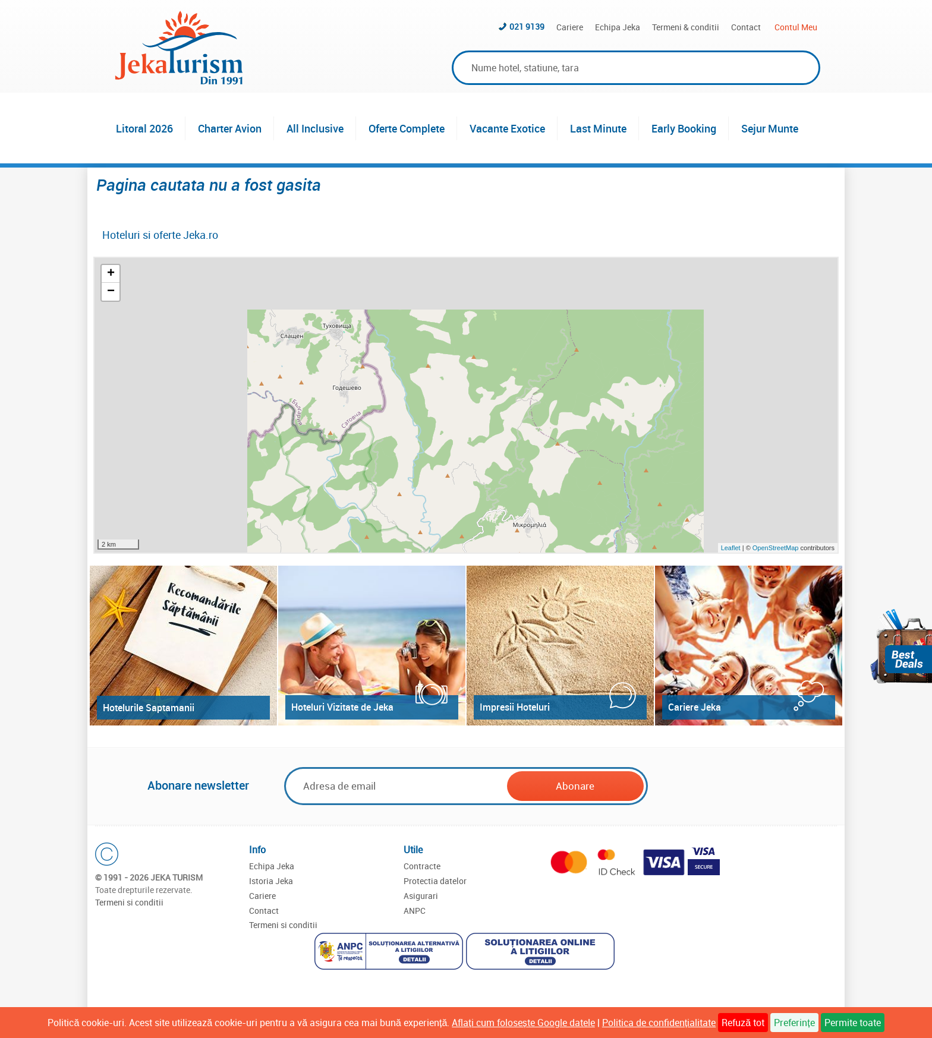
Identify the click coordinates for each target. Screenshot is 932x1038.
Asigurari (421, 895)
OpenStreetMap (776, 547)
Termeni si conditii (129, 902)
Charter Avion (230, 128)
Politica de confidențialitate (659, 1022)
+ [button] (111, 274)
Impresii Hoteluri (515, 707)
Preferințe (794, 1022)
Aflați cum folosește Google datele (523, 1022)
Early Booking (683, 128)
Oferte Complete (407, 128)
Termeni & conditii (685, 27)
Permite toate (852, 1022)
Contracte (422, 866)
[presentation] (740, 786)
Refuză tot (743, 1022)
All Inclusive (315, 128)
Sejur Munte (769, 128)
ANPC (415, 910)
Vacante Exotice (507, 128)
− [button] (111, 292)
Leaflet (731, 547)
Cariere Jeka (694, 707)
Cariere (569, 27)
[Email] (396, 785)
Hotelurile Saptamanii (148, 707)
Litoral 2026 (144, 128)
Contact (746, 27)
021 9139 (526, 26)
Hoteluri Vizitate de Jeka (342, 707)
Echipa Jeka (617, 27)
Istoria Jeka (271, 880)
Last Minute (598, 128)
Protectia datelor (435, 880)
